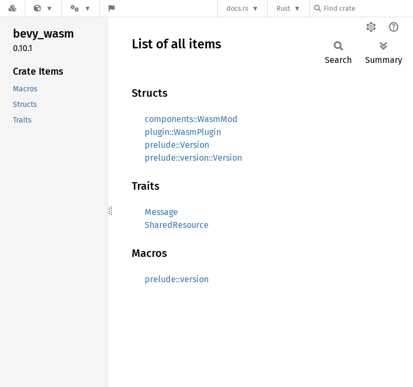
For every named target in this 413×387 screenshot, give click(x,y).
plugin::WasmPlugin (183, 132)
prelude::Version (177, 145)
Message (161, 212)
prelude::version (177, 279)
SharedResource (177, 225)
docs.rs (237, 8)
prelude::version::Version (193, 158)
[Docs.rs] (12, 8)
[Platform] (80, 8)
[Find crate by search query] (368, 8)
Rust (283, 8)
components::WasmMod (191, 119)
